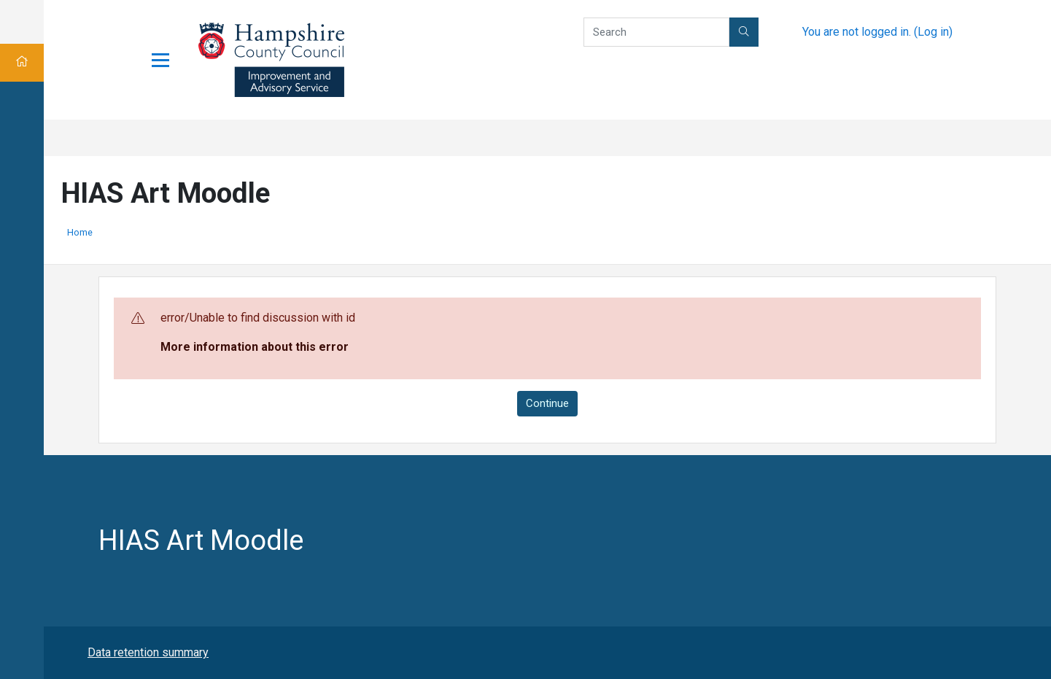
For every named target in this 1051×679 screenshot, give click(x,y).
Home (80, 232)
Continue (547, 403)
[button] (744, 32)
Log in (933, 32)
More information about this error (254, 347)
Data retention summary (148, 652)
